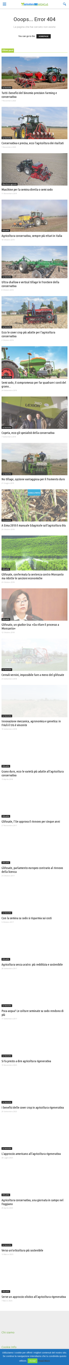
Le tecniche (6, 88)
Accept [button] (33, 1361)
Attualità (5, 230)
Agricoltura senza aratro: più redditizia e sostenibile (32, 964)
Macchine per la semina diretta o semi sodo (27, 189)
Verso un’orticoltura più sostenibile (22, 1250)
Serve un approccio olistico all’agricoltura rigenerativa (34, 1296)
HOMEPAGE (43, 36)
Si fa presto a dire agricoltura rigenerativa (26, 1061)
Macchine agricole (9, 184)
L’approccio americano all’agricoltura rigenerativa (31, 1153)
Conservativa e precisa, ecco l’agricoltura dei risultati (33, 143)
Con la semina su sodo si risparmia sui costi (27, 918)
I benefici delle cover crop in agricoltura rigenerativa (33, 1107)
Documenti (6, 520)
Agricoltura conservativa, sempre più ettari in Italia (32, 235)
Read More (44, 1360)
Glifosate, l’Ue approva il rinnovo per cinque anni (31, 821)
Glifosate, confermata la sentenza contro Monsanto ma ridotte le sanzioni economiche (33, 576)
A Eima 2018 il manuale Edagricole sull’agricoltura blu (34, 525)
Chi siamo (8, 1332)
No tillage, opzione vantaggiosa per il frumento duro (33, 479)
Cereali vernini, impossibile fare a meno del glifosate (33, 675)
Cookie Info (9, 1347)
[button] (64, 4)
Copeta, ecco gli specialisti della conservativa (28, 432)
